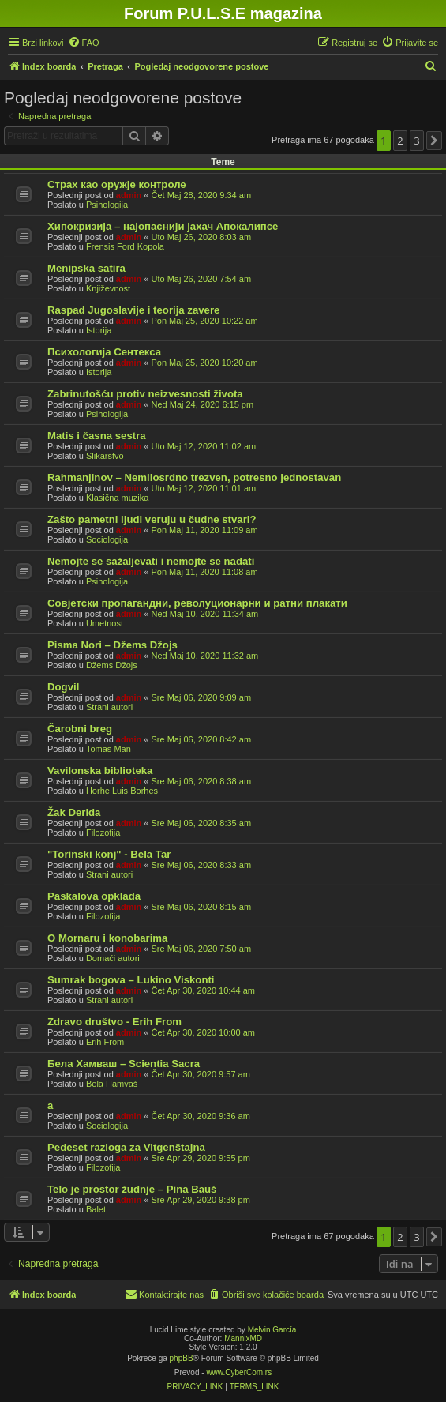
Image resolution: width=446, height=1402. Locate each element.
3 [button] (416, 140)
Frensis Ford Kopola (125, 246)
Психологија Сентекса (104, 352)
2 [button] (400, 140)
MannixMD (243, 1338)
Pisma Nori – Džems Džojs (112, 645)
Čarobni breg (79, 729)
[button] (434, 140)
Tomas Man (108, 749)
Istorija (98, 330)
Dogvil (63, 687)
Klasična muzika (117, 497)
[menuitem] (83, 42)
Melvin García (272, 1329)
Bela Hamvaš (111, 1083)
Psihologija (107, 204)
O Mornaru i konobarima (107, 938)
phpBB (181, 1358)
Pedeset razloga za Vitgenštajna (126, 1147)
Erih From (105, 1042)
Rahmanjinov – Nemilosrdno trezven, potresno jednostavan (194, 477)
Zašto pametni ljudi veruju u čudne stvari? (152, 519)
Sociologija (107, 539)
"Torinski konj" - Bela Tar (109, 854)
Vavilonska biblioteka (99, 770)
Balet (96, 1209)
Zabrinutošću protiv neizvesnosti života (145, 394)
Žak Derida (73, 812)
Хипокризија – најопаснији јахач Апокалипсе (162, 226)
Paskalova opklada (94, 896)
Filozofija (103, 832)
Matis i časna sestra (96, 436)
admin (128, 195)
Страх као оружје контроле (116, 184)
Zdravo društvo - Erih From (114, 1022)
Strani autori (109, 707)
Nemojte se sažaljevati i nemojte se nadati (150, 561)
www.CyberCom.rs (239, 1372)
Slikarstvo (105, 455)
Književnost (108, 288)
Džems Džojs (111, 665)
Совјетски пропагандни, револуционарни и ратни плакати (197, 603)
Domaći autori (113, 958)
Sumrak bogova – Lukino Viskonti (131, 980)
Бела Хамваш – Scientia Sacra (123, 1063)
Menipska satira (86, 268)
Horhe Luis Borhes (122, 790)
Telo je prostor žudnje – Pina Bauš (131, 1189)
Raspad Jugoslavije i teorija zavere (133, 310)
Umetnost (104, 623)
